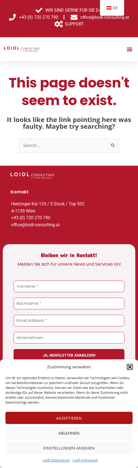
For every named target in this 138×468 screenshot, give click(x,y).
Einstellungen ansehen (69, 448)
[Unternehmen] (69, 338)
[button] (130, 367)
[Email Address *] (69, 320)
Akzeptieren (69, 418)
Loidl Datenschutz (56, 460)
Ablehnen (68, 433)
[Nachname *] (69, 303)
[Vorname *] (69, 286)
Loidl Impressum (85, 460)
